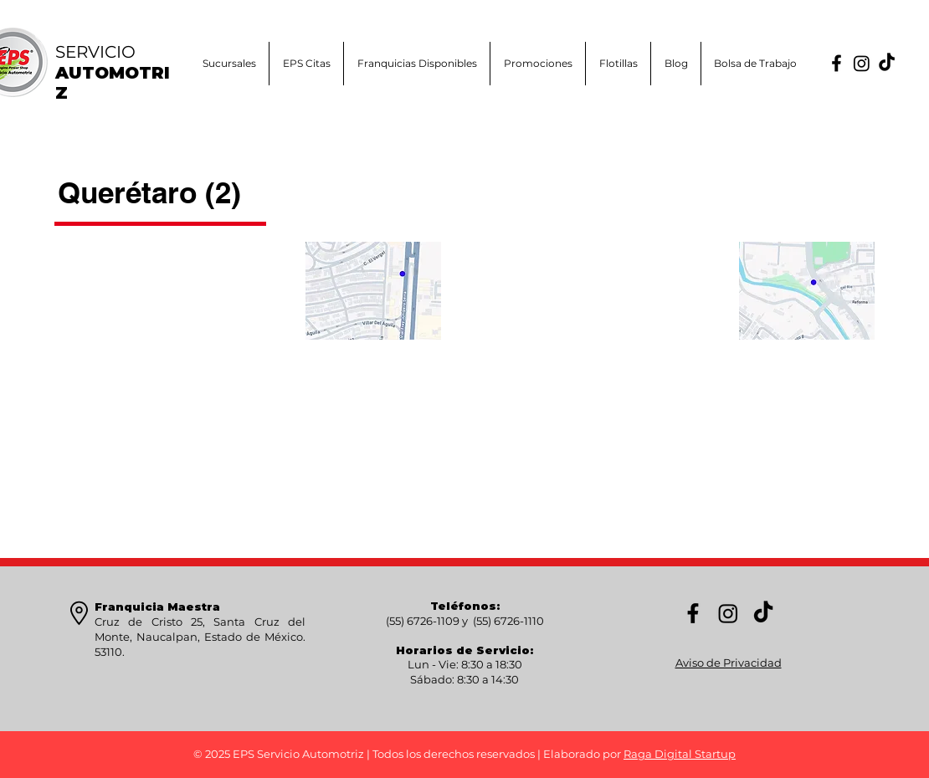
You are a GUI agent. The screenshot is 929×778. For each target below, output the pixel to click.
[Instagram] (861, 63)
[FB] (836, 63)
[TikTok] (886, 63)
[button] (537, 63)
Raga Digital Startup (680, 753)
